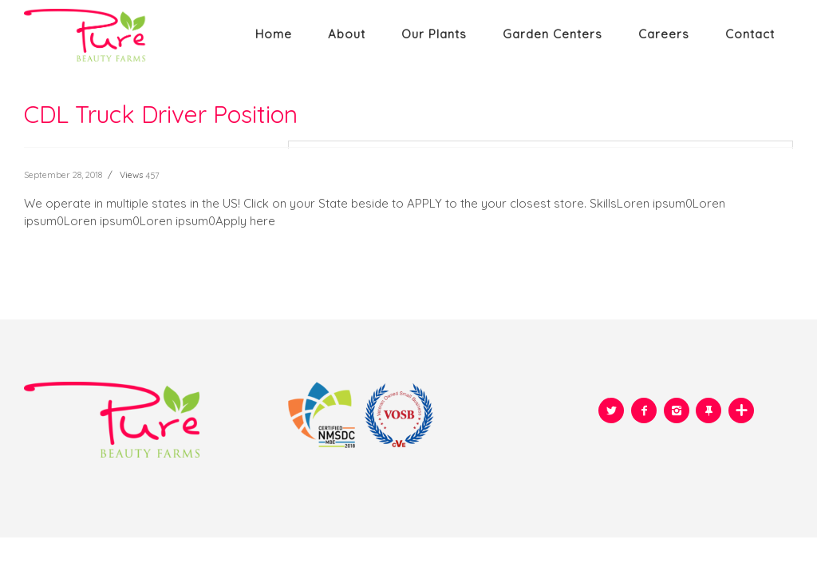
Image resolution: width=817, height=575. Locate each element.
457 (152, 175)
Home (273, 34)
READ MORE (57, 263)
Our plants (434, 34)
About (346, 34)
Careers (663, 34)
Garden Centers (552, 34)
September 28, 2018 (63, 174)
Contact (750, 34)
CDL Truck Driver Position (161, 114)
